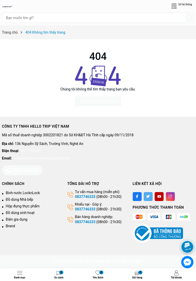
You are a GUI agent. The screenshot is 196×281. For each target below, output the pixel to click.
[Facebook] (137, 196)
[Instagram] (170, 196)
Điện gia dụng (17, 219)
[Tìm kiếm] (189, 18)
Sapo (137, 261)
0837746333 (30, 151)
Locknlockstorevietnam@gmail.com (41, 158)
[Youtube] (159, 196)
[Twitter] (148, 196)
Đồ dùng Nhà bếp (19, 199)
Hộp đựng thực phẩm (23, 206)
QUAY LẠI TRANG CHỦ (98, 101)
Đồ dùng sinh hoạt (20, 213)
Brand (10, 226)
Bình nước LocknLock (23, 193)
